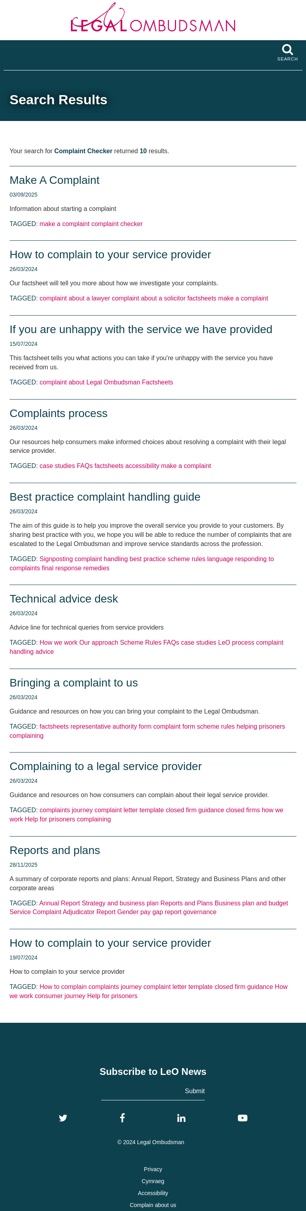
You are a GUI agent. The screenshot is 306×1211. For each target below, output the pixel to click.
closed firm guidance (195, 810)
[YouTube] (243, 1118)
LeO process (236, 642)
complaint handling (101, 559)
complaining (26, 735)
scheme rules (186, 559)
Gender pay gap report (149, 912)
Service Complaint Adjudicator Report (63, 912)
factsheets (201, 298)
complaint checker (117, 223)
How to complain (62, 986)
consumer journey (60, 996)
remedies (96, 568)
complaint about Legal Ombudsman (89, 382)
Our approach (98, 642)
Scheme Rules (140, 642)
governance (200, 912)
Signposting (56, 559)
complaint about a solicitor (149, 298)
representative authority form (111, 726)
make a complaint (64, 223)
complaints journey (65, 810)
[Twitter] (63, 1118)
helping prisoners (261, 726)
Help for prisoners (50, 819)
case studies (57, 465)
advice (44, 651)
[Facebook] (122, 1118)
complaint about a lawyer (74, 298)
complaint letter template (129, 810)
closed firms (243, 810)
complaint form (174, 726)
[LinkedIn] (181, 1118)
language (220, 559)
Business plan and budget (251, 903)
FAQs (85, 465)
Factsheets (157, 382)
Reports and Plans (187, 903)
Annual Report (59, 903)
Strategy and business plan (120, 903)
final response (62, 568)
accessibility (142, 465)
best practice (147, 559)
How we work (58, 642)
